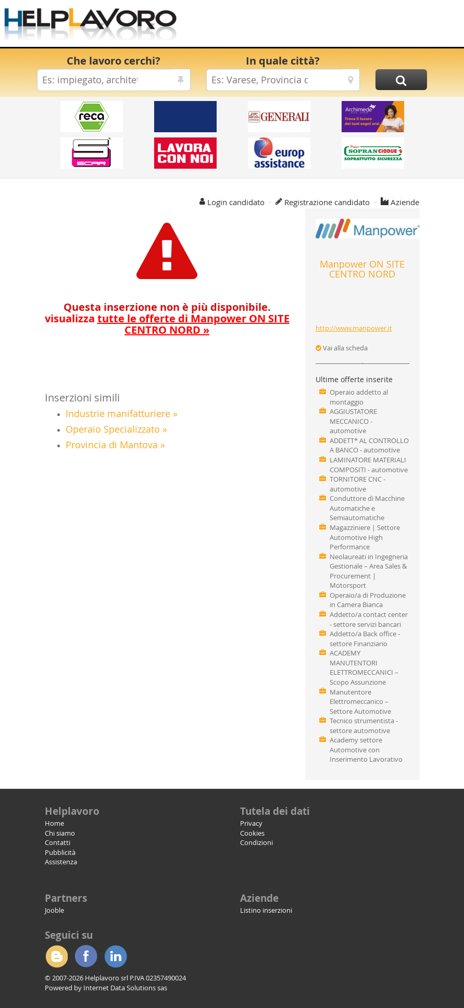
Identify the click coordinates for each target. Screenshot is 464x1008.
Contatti (57, 842)
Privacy (251, 823)
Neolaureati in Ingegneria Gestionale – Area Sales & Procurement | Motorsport (369, 571)
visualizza (167, 324)
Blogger (56, 956)
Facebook (85, 956)
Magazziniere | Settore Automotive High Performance (365, 537)
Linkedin (115, 956)
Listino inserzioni (266, 910)
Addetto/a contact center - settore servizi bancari (369, 619)
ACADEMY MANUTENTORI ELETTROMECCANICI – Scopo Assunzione (364, 667)
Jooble (54, 910)
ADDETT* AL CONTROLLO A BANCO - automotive (369, 445)
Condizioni (256, 842)
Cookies (252, 833)
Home (54, 823)
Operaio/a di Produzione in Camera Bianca (368, 600)
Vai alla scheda (342, 347)
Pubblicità (60, 852)
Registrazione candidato (327, 202)
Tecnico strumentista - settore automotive (364, 725)
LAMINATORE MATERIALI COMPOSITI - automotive (369, 464)
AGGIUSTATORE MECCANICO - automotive (353, 421)
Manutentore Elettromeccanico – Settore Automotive (360, 701)
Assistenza (61, 861)
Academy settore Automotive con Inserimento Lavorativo (366, 749)
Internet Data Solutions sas (125, 987)
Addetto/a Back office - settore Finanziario (365, 638)
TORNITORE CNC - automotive (357, 484)
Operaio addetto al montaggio (359, 397)
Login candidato (236, 202)
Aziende (405, 202)
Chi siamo (60, 833)
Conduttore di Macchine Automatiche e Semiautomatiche (367, 508)
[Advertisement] (320, 26)
